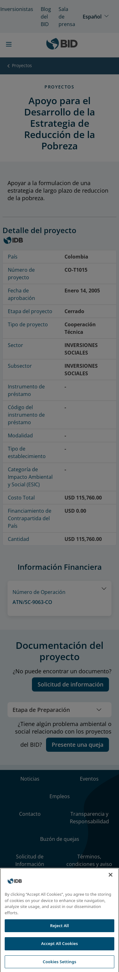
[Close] (110, 885)
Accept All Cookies (59, 954)
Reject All (59, 936)
